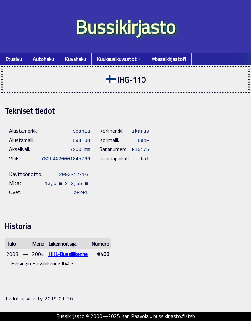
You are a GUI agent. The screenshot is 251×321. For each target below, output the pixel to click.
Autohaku (43, 59)
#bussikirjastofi (169, 59)
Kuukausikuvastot (119, 59)
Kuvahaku (75, 59)
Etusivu (13, 59)
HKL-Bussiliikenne (68, 254)
